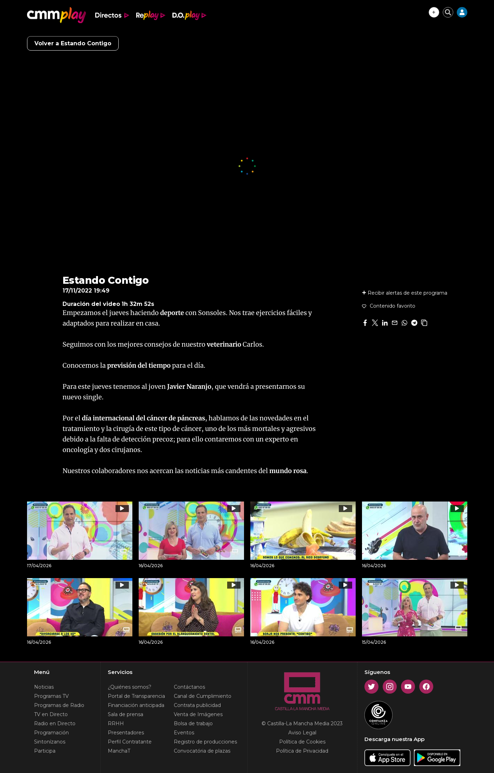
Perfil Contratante (130, 742)
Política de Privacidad (302, 751)
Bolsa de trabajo (193, 723)
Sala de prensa (125, 714)
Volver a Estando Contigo (72, 43)
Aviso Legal (302, 732)
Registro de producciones (205, 742)
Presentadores (126, 732)
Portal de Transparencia (136, 696)
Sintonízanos (49, 742)
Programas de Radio (59, 705)
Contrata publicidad (197, 705)
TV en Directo (51, 714)
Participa (44, 751)
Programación (51, 732)
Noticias (44, 687)
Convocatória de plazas (202, 751)
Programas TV (51, 696)
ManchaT (119, 751)
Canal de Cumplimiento (202, 696)
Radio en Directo (54, 723)
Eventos (184, 732)
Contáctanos (189, 687)
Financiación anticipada (136, 705)
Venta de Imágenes (198, 714)
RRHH (116, 723)
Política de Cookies (302, 742)
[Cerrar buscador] (448, 12)
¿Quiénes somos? (129, 687)
